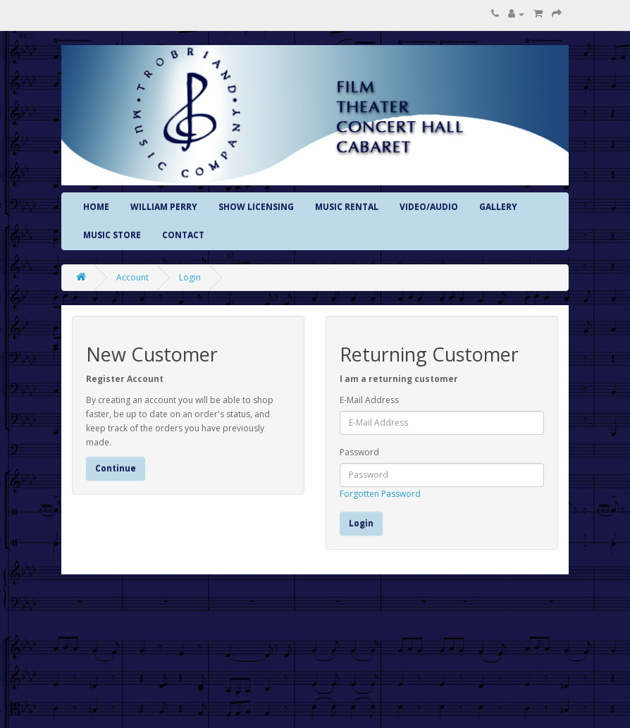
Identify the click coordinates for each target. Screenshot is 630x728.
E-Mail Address (369, 400)
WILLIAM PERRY (163, 207)
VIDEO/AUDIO (429, 207)
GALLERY (498, 207)
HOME (96, 207)
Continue (115, 468)
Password (359, 452)
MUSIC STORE (112, 235)
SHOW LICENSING (256, 207)
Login (190, 277)
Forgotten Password (380, 494)
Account (132, 277)
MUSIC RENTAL (346, 207)
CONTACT (183, 235)
